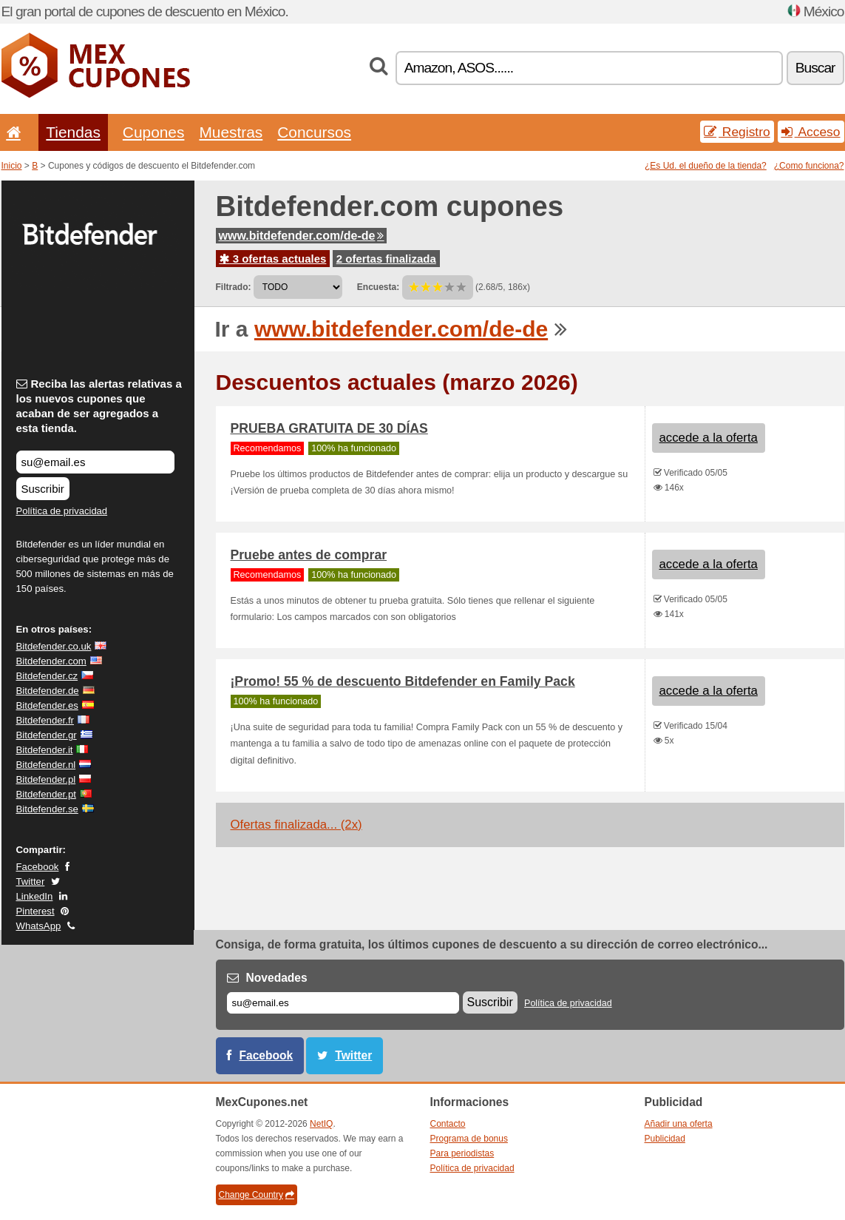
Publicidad (665, 1138)
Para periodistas (462, 1153)
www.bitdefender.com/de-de (301, 235)
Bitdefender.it (44, 749)
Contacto (448, 1124)
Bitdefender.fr (45, 720)
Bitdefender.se (47, 809)
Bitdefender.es (47, 705)
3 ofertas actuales (273, 258)
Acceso (811, 131)
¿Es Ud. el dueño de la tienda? (706, 166)
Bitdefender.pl (46, 779)
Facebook (37, 866)
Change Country (256, 1195)
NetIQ (321, 1124)
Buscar (815, 67)
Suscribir (42, 488)
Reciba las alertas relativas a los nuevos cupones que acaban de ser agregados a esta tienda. (99, 405)
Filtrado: (233, 287)
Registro (737, 131)
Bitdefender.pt (46, 794)
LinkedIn (34, 896)
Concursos (314, 132)
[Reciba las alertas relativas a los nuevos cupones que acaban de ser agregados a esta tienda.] (95, 462)
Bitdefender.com (51, 661)
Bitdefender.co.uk (54, 646)
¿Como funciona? (809, 166)
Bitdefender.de (47, 690)
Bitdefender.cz (47, 675)
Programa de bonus (469, 1138)
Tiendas (73, 132)
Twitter (30, 881)
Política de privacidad (62, 510)
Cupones (154, 132)
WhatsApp (38, 925)
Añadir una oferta (679, 1124)
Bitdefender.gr (46, 735)
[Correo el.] (343, 1003)
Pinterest (35, 911)
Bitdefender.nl (46, 764)
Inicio (11, 166)
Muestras (230, 132)
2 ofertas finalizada (386, 258)
